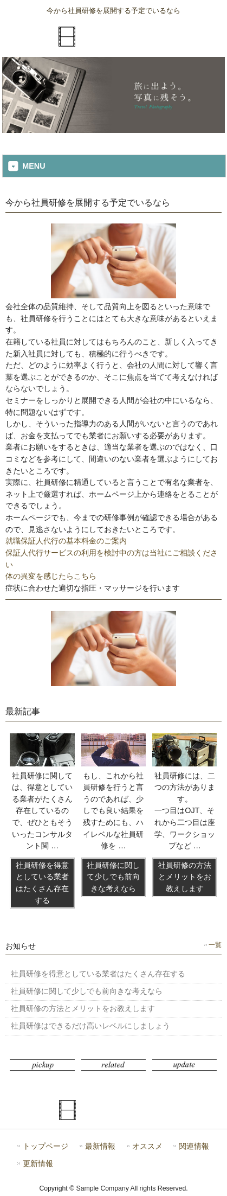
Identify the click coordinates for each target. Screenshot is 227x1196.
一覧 (215, 945)
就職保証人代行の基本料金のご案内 (66, 540)
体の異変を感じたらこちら (50, 576)
